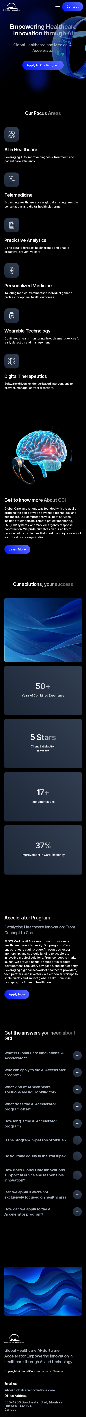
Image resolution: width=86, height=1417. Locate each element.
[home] (11, 7)
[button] (57, 6)
